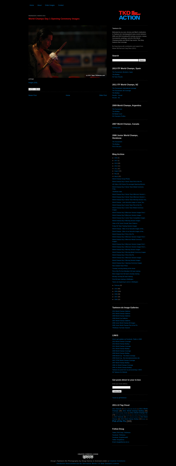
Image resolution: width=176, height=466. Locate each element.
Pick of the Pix (119, 421)
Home (32, 5)
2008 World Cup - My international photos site (126, 358)
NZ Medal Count (117, 114)
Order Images (50, 5)
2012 (116, 166)
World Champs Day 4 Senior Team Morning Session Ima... (129, 199)
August (116, 171)
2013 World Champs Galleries (121, 311)
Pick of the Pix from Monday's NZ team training (126, 271)
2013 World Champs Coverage (121, 341)
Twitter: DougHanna (118, 439)
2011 (116, 168)
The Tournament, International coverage (124, 88)
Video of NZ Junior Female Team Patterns (124, 223)
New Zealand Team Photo (120, 265)
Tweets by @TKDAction (119, 397)
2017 (116, 160)
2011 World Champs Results (123, 415)
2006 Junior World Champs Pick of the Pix (125, 325)
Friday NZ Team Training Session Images (124, 226)
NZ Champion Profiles (119, 116)
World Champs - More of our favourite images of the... (128, 228)
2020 (116, 158)
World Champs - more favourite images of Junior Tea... (128, 202)
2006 (116, 299)
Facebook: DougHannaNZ (120, 437)
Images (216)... (33, 82)
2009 (116, 291)
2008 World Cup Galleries (120, 318)
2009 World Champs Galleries (121, 316)
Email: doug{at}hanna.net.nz (120, 442)
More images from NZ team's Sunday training (125, 274)
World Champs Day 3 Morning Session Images (126, 220)
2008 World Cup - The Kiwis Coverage (123, 355)
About (39, 5)
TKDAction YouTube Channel (121, 327)
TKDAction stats (117, 191)
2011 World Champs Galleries (121, 313)
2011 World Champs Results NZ (140, 415)
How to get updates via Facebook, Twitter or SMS (127, 339)
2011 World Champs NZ (139, 413)
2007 (116, 296)
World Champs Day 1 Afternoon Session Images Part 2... (129, 247)
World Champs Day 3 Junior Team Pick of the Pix (127, 205)
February (117, 285)
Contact (61, 5)
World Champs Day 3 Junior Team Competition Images (128, 218)
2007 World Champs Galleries (121, 320)
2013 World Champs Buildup (120, 344)
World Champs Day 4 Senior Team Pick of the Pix (127, 181)
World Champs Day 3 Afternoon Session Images (126, 215)
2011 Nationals (116, 408)
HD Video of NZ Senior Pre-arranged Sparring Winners (128, 184)
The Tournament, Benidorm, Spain (122, 72)
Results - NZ (116, 97)
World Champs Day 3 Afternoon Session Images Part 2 (128, 212)
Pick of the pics (116, 146)
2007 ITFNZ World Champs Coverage (123, 360)
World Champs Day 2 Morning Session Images (126, 249)
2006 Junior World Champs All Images (123, 323)
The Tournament (117, 109)
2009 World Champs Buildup (120, 353)
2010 (116, 288)
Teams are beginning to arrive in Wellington (125, 282)
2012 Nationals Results (132, 417)
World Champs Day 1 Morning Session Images (126, 260)
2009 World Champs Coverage (121, 351)
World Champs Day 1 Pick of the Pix (123, 255)
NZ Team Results (117, 77)
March (116, 176)
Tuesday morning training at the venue (123, 268)
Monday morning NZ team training (122, 276)
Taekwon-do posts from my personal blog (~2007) (127, 370)
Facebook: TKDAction (118, 435)
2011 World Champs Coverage (121, 346)
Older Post (103, 95)
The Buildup (116, 74)
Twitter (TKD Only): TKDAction (121, 432)
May (115, 173)
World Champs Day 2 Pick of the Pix (123, 234)
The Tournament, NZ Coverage (121, 90)
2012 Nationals (118, 417)
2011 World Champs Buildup (120, 348)
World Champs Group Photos (121, 179)
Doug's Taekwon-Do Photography (64, 461)
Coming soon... (116, 127)
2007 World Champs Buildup (120, 362)
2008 (116, 294)
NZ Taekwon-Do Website (119, 372)
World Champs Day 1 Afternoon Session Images (126, 257)
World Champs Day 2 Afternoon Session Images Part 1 (128, 244)
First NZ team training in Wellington (122, 279)
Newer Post (32, 95)
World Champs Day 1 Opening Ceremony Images (54, 19)
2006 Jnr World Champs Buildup (122, 367)
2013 (116, 163)
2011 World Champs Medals (120, 413)
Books (143, 419)
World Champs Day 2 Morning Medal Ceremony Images (129, 252)
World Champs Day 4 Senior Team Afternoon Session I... (129, 194)
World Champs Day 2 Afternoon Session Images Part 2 (128, 237)
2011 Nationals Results (130, 408)
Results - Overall (117, 95)
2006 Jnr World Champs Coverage (122, 365)
